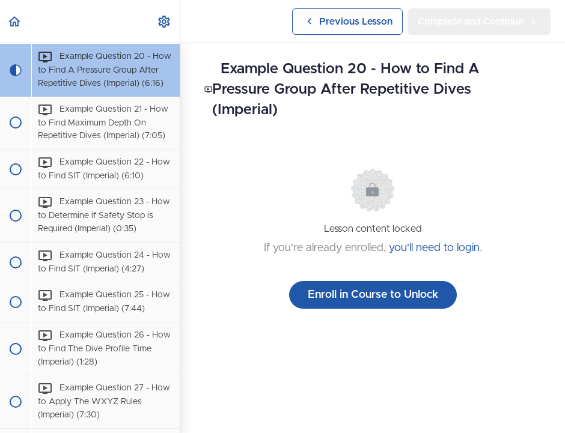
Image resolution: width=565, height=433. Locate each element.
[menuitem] (165, 21)
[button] (15, 21)
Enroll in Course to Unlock (373, 294)
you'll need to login (434, 248)
